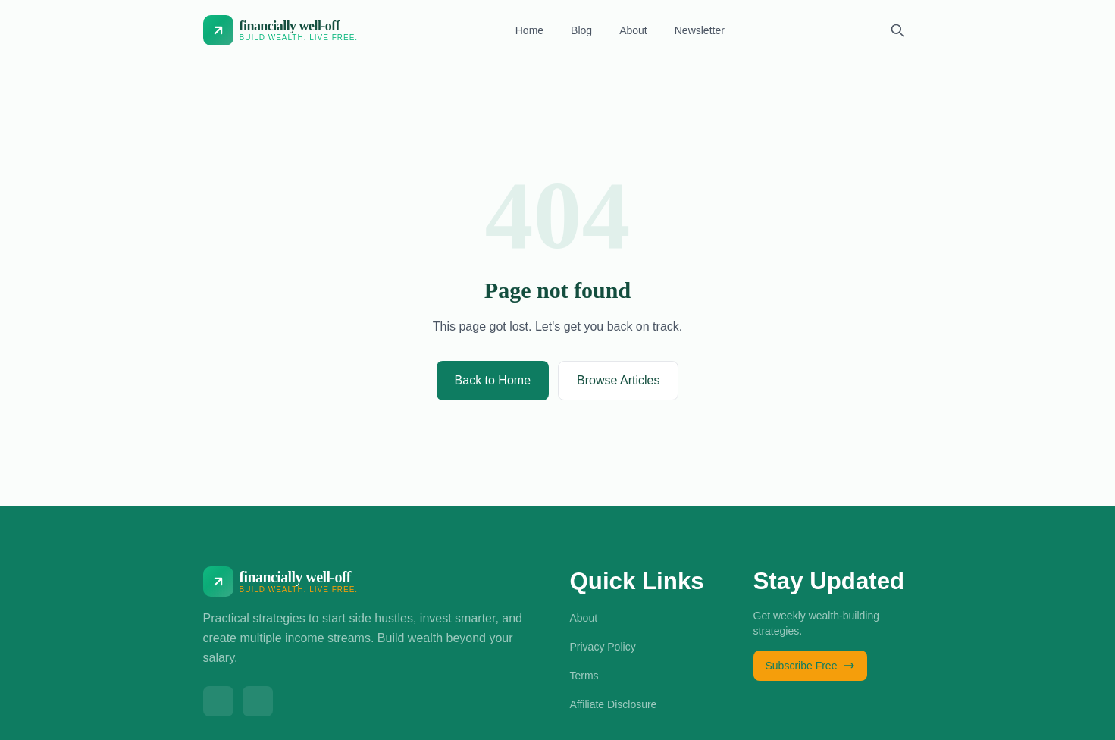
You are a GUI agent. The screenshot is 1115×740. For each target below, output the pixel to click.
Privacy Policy (603, 647)
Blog (581, 30)
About (633, 30)
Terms (584, 675)
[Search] (897, 30)
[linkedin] (258, 701)
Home (529, 30)
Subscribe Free (811, 666)
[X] (218, 701)
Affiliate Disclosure (613, 704)
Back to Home (493, 380)
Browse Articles (618, 380)
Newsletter (700, 30)
